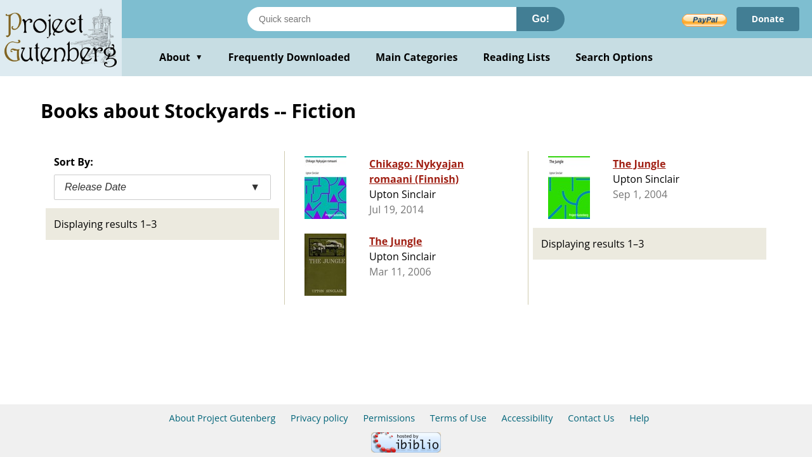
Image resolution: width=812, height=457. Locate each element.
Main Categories (417, 57)
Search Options (614, 57)
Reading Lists (517, 57)
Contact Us (591, 418)
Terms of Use (458, 418)
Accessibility (527, 418)
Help (639, 418)
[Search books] (381, 19)
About (181, 57)
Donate (768, 19)
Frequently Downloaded (289, 57)
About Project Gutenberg (222, 418)
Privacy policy (319, 418)
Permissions (389, 418)
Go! (540, 18)
